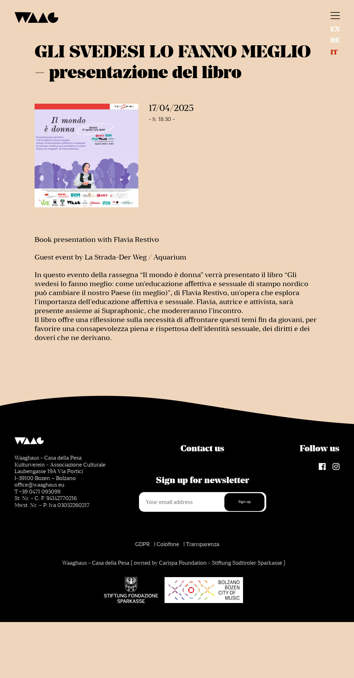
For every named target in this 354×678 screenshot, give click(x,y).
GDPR (142, 544)
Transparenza (202, 544)
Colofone (168, 544)
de (335, 40)
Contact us (202, 448)
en (335, 29)
